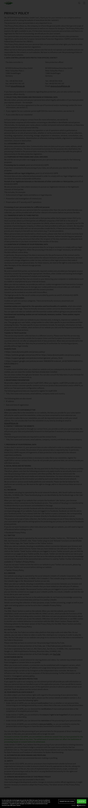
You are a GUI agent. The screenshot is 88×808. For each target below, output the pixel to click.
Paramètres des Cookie (67, 801)
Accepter (81, 801)
